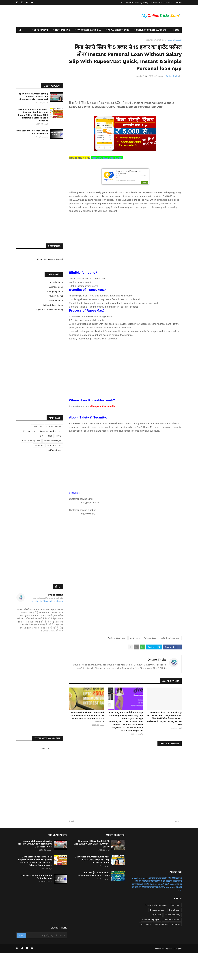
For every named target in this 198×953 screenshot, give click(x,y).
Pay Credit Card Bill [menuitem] (89, 30)
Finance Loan (29, 431)
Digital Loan (174, 910)
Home (179, 2)
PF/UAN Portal (56, 296)
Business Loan (56, 287)
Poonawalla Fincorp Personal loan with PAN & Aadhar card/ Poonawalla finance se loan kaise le (87, 717)
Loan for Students (172, 919)
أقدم (72, 821)
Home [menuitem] (176, 30)
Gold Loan (156, 915)
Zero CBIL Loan (54, 445)
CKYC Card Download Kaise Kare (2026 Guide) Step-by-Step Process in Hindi (92, 859)
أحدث (177, 821)
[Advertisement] (72, 16)
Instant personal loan (155, 40)
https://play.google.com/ (107, 157)
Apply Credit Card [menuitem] (118, 30)
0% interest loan (53, 426)
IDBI (41, 436)
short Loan (146, 924)
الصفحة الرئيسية (175, 40)
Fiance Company (172, 915)
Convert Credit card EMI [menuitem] (151, 30)
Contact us (156, 2)
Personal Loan (150, 638)
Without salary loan (117, 638)
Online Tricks (157, 659)
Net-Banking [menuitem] (62, 30)
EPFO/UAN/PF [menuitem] (41, 30)
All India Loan (56, 282)
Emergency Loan (55, 291)
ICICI (49, 436)
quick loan (135, 638)
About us (168, 2)
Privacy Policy (141, 2)
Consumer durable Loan (50, 431)
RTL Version (127, 2)
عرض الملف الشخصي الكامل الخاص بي (47, 601)
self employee (54, 450)
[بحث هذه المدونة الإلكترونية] (46, 935)
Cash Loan (37, 426)
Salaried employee (52, 441)
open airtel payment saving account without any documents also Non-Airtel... (33, 96)
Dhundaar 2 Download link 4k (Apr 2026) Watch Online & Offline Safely (92, 844)
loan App (39, 445)
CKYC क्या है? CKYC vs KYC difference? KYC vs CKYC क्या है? (93, 874)
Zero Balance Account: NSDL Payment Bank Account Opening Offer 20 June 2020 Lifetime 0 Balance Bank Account (33, 115)
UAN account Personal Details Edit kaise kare (32, 132)
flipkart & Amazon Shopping (49, 309)
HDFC (58, 436)
